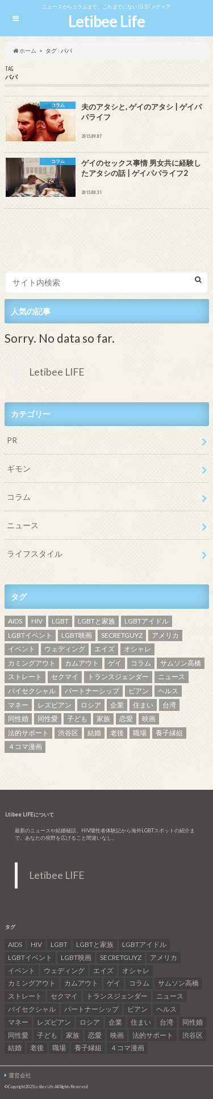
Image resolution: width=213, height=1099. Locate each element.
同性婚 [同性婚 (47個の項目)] (18, 718)
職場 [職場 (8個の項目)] (140, 733)
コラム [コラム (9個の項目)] (141, 663)
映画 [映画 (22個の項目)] (149, 718)
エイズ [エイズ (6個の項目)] (104, 649)
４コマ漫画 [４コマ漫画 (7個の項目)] (25, 746)
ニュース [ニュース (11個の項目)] (171, 676)
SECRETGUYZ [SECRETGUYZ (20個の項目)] (122, 635)
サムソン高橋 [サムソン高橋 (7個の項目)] (180, 663)
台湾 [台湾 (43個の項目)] (169, 705)
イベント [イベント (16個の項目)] (21, 649)
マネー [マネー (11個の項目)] (18, 705)
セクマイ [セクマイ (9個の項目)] (64, 676)
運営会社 (20, 1075)
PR (12, 440)
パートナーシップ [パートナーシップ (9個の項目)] (92, 691)
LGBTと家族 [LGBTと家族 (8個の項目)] (96, 621)
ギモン (19, 468)
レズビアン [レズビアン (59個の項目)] (54, 705)
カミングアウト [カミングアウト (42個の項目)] (32, 663)
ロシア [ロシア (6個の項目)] (91, 705)
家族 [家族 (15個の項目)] (103, 718)
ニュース (23, 525)
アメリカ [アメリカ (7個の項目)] (165, 635)
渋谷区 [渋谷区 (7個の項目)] (68, 733)
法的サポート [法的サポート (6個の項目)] (28, 733)
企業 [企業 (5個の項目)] (117, 705)
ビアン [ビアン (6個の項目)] (138, 691)
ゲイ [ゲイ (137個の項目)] (115, 663)
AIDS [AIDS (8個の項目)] (15, 621)
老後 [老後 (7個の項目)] (117, 733)
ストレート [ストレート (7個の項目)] (25, 676)
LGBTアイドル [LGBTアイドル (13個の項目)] (146, 621)
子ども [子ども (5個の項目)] (77, 718)
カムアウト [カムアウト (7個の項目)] (82, 663)
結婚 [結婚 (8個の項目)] (94, 733)
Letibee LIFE (57, 372)
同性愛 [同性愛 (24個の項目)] (47, 718)
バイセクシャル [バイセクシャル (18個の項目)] (32, 691)
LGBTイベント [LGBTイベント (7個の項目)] (30, 635)
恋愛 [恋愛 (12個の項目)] (126, 718)
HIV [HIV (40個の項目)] (37, 621)
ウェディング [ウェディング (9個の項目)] (64, 649)
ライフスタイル (34, 553)
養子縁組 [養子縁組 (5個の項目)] (169, 733)
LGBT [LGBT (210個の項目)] (60, 621)
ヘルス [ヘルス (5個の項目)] (168, 691)
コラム (19, 497)
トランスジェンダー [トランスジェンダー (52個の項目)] (118, 676)
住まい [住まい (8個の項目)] (143, 705)
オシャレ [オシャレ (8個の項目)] (137, 649)
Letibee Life (106, 21)
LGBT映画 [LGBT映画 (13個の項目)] (76, 635)
